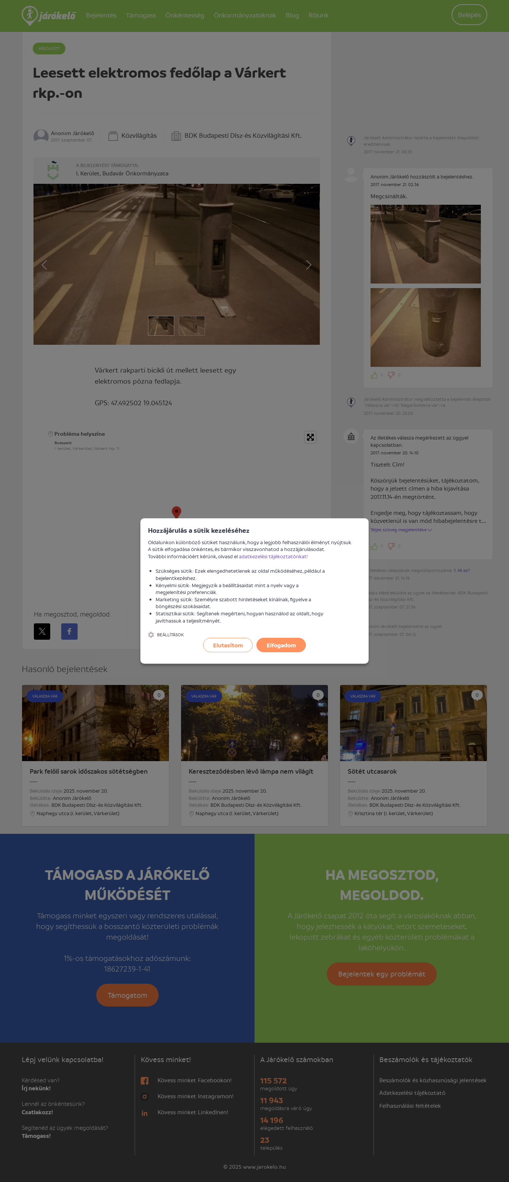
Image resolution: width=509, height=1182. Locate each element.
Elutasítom (228, 645)
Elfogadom (281, 645)
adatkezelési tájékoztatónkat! (273, 556)
